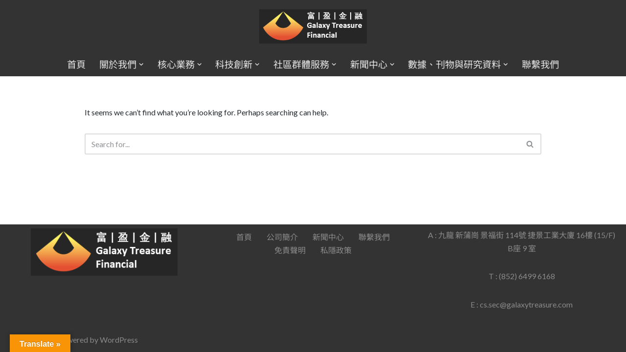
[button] (141, 64)
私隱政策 (336, 250)
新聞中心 (328, 237)
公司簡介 (282, 237)
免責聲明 (290, 250)
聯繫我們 (540, 64)
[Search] (302, 143)
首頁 (76, 64)
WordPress (119, 339)
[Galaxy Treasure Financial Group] (313, 26)
